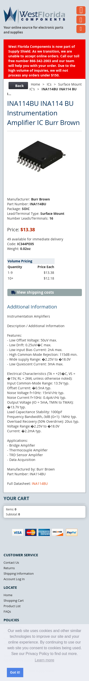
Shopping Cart (14, 600)
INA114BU (40, 483)
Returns (9, 568)
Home (35, 84)
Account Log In (14, 579)
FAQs (7, 611)
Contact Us (11, 562)
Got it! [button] (15, 672)
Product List (12, 606)
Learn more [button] (44, 660)
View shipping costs (32, 292)
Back (18, 85)
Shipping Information (19, 573)
